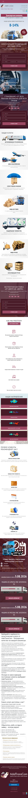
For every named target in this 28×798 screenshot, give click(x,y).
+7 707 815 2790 (24, 5)
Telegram (24, 11)
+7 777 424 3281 (24, 7)
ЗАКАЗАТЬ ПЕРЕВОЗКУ (14, 598)
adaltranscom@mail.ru (23, 8)
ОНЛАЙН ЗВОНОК (14, 784)
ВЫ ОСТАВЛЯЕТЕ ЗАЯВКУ (14, 323)
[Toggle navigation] (3, 1)
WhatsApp (24, 10)
